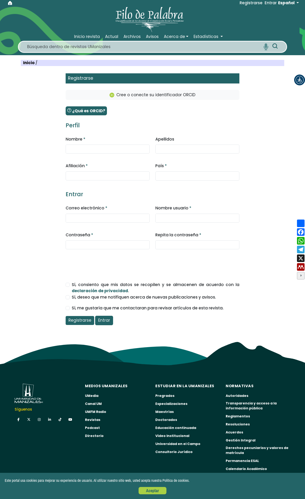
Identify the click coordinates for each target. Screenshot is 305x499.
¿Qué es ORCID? (86, 111)
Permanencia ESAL (242, 460)
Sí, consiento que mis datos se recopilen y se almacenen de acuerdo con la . (156, 288)
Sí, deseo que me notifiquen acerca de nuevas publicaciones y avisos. (144, 297)
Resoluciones (238, 424)
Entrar (104, 320)
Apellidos (164, 139)
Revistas (92, 419)
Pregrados (164, 395)
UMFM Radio (95, 411)
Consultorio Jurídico (174, 451)
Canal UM (93, 403)
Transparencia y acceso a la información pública (251, 406)
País (161, 166)
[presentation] (101, 263)
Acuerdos (234, 432)
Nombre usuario (173, 208)
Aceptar (152, 491)
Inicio (29, 63)
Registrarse (79, 320)
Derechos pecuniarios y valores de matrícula (257, 450)
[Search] (143, 47)
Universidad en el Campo (177, 443)
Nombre (75, 139)
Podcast (92, 427)
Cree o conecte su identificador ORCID (152, 95)
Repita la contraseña (178, 235)
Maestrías (164, 411)
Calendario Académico (246, 468)
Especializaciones (171, 403)
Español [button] (287, 3)
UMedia (91, 395)
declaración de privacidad (100, 291)
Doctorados (166, 419)
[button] (299, 80)
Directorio (94, 435)
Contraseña (79, 235)
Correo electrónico (86, 208)
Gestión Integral (240, 440)
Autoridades (237, 395)
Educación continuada (175, 427)
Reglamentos (238, 416)
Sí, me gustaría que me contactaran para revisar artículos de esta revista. (148, 308)
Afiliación (77, 166)
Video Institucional (172, 435)
